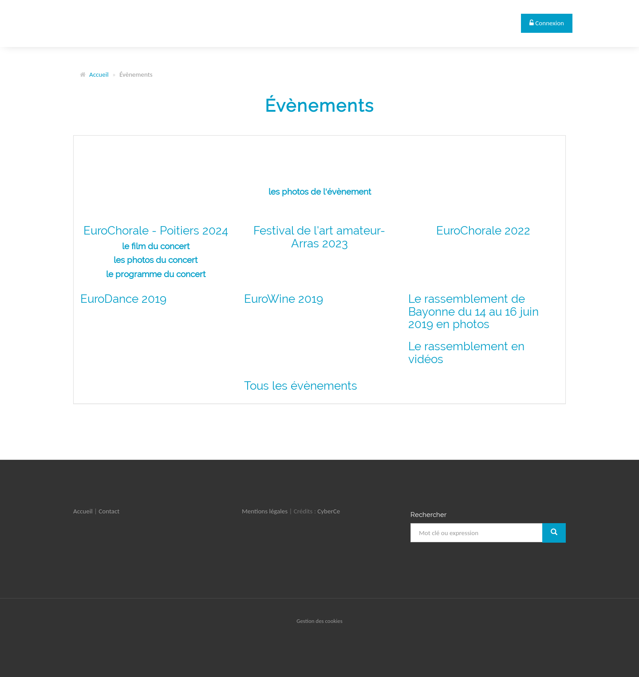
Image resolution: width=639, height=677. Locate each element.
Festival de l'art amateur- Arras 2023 (319, 237)
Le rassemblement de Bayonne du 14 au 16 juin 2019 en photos (473, 311)
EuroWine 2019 (283, 298)
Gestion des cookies (319, 621)
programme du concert (160, 274)
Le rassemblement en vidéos (466, 353)
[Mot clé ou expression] (476, 532)
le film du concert (155, 246)
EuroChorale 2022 (483, 230)
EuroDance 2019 (123, 298)
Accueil (99, 74)
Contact (109, 511)
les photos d (137, 260)
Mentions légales (265, 511)
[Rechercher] (554, 532)
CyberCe (328, 511)
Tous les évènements (300, 385)
